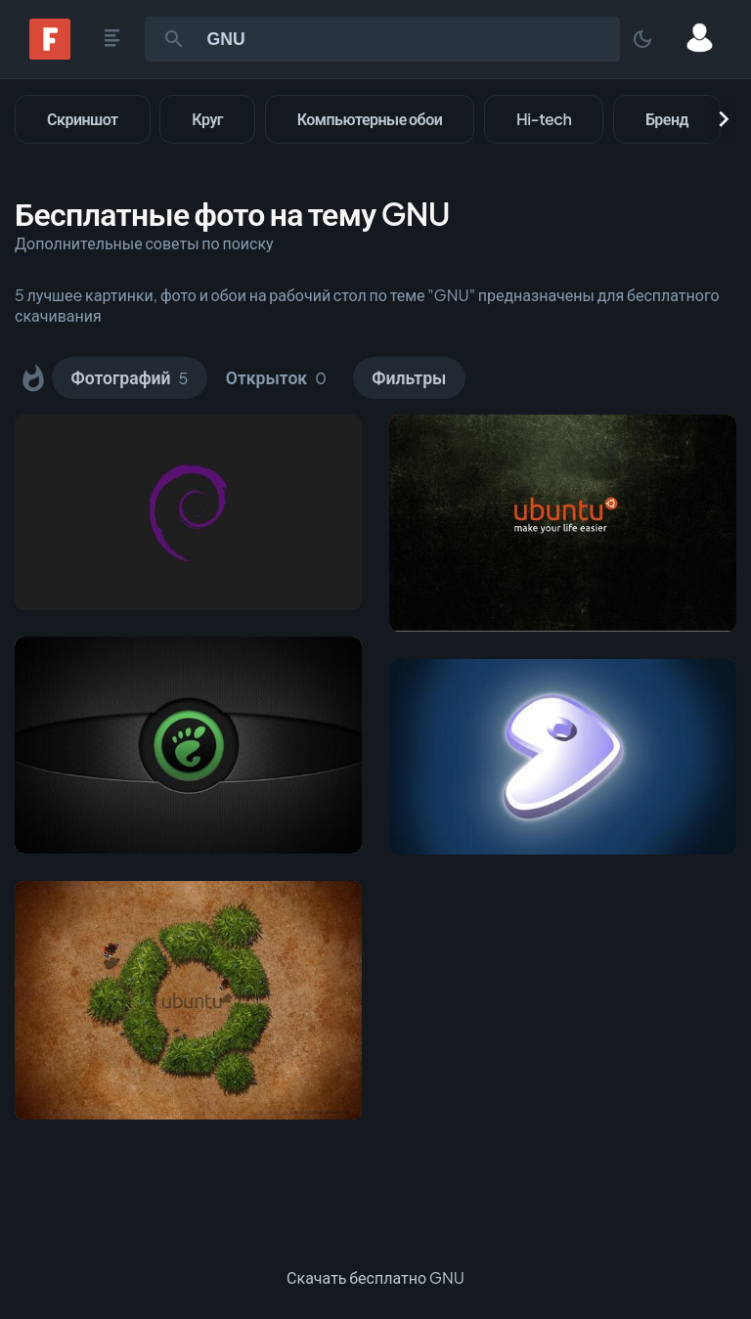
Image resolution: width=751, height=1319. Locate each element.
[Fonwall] (49, 53)
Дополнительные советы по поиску (144, 243)
